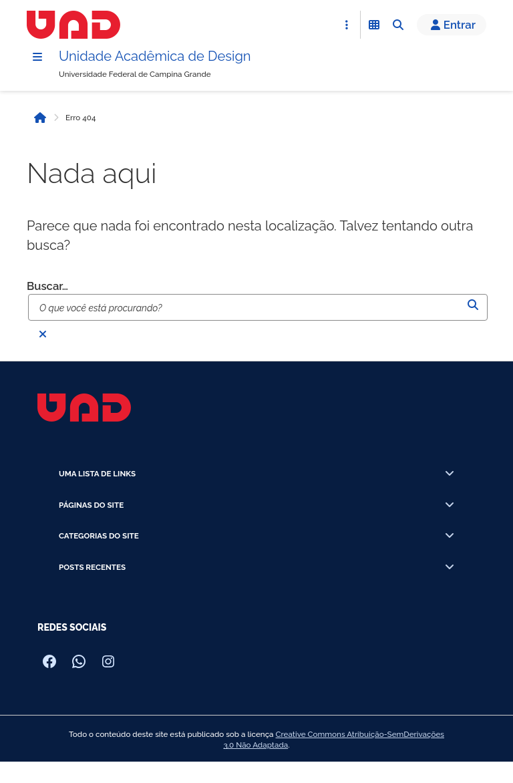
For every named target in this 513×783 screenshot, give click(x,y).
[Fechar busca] (42, 334)
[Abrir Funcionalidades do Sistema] (374, 24)
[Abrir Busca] (398, 24)
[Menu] (37, 56)
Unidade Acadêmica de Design (155, 56)
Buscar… (47, 286)
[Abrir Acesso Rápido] (346, 24)
